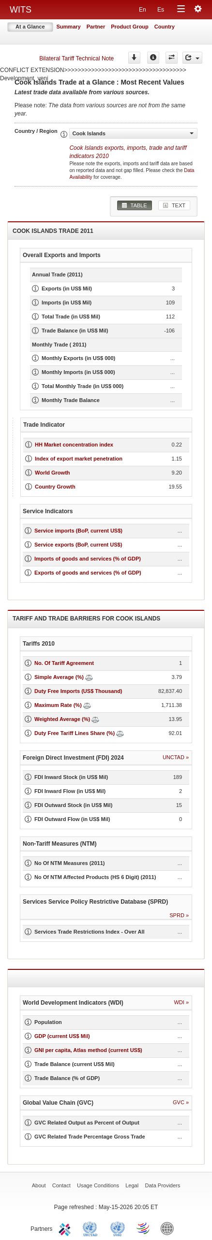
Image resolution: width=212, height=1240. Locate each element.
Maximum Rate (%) (58, 705)
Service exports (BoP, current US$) (78, 545)
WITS (20, 9)
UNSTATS (117, 1228)
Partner (96, 26)
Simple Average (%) (59, 677)
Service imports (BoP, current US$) (78, 530)
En (142, 9)
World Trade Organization (143, 1228)
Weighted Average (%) (62, 719)
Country (164, 26)
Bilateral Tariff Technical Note (76, 58)
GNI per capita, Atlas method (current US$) (88, 1050)
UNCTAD (92, 1228)
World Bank (169, 1228)
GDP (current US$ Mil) (62, 1036)
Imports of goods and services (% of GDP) (87, 559)
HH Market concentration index (74, 444)
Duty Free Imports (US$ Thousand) (78, 691)
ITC (66, 1228)
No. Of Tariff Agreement (64, 663)
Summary (69, 26)
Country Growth (55, 487)
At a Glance (30, 26)
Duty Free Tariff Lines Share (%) (74, 733)
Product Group (130, 26)
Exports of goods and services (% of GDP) (87, 573)
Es (160, 9)
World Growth (52, 473)
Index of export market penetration (78, 458)
